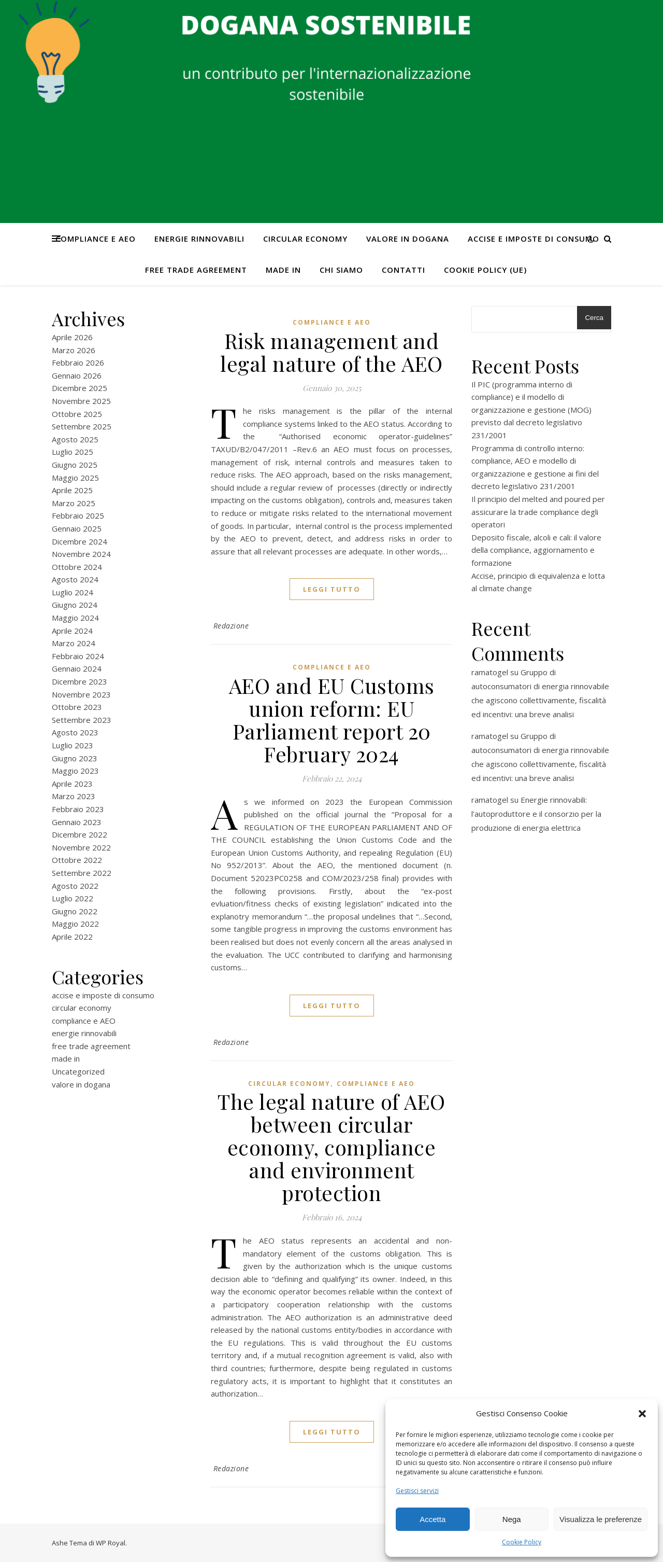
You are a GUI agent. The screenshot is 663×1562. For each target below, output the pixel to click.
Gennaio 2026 (77, 375)
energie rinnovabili (199, 238)
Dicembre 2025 (79, 388)
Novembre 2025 (81, 401)
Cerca (594, 318)
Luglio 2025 (72, 452)
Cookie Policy (521, 1542)
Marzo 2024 (73, 643)
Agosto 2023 (75, 732)
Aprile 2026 (72, 337)
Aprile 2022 (72, 936)
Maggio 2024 (75, 617)
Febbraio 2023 (78, 809)
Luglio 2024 (72, 592)
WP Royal (110, 1542)
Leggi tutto (332, 589)
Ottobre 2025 (77, 414)
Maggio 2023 (75, 770)
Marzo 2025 (73, 503)
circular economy (305, 238)
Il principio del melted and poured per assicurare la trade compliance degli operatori (538, 511)
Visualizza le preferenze (600, 1519)
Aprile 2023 (72, 783)
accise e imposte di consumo (533, 238)
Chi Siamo (341, 269)
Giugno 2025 (74, 464)
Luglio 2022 (72, 898)
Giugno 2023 (74, 758)
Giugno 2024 (74, 604)
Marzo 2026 (73, 350)
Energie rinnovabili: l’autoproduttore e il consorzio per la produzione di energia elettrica (536, 813)
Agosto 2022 (75, 886)
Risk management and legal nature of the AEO (331, 352)
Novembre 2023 (81, 694)
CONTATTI (403, 269)
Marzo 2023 (73, 796)
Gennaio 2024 (77, 668)
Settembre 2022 (81, 873)
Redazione (231, 626)
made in (283, 269)
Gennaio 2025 (77, 528)
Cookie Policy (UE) (485, 269)
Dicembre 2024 (79, 541)
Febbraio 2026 (78, 362)
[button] (642, 1413)
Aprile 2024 (72, 630)
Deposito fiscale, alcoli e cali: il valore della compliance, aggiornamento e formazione (536, 550)
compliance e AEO (95, 238)
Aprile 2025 (72, 490)
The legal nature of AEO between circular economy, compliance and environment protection (331, 1146)
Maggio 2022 (75, 923)
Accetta (432, 1519)
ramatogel (489, 672)
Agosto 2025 (75, 439)
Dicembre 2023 (79, 681)
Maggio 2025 (75, 477)
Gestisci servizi (417, 1490)
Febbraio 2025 (78, 515)
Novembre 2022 (81, 847)
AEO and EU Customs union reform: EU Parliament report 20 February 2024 (332, 720)
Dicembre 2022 (79, 834)
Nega (511, 1519)
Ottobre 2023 (77, 707)
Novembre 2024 (81, 554)
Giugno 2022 (74, 911)
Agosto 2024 (75, 579)
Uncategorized (78, 1071)
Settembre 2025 (81, 426)
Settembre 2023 (81, 720)
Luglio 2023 (72, 745)
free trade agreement (196, 269)
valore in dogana (407, 238)
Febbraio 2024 (78, 656)
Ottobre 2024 (77, 567)
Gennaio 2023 (77, 822)
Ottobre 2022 (77, 860)
